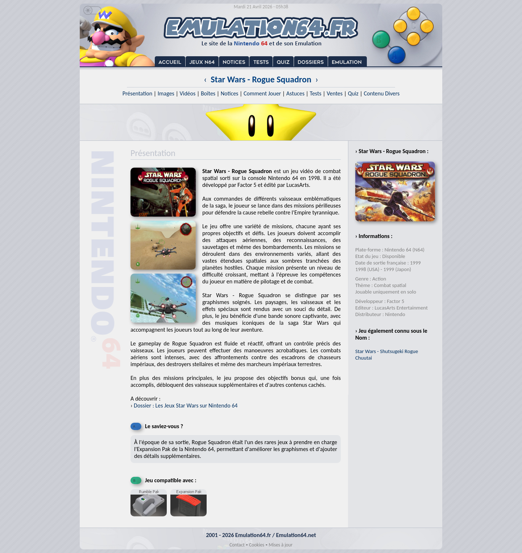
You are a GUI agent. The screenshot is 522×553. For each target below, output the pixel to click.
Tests (316, 93)
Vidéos (187, 93)
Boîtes (208, 93)
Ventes (335, 93)
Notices (230, 93)
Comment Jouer (262, 93)
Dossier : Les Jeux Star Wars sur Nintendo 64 (185, 405)
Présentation (138, 93)
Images (166, 93)
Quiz (353, 93)
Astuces (295, 93)
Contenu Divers (381, 93)
